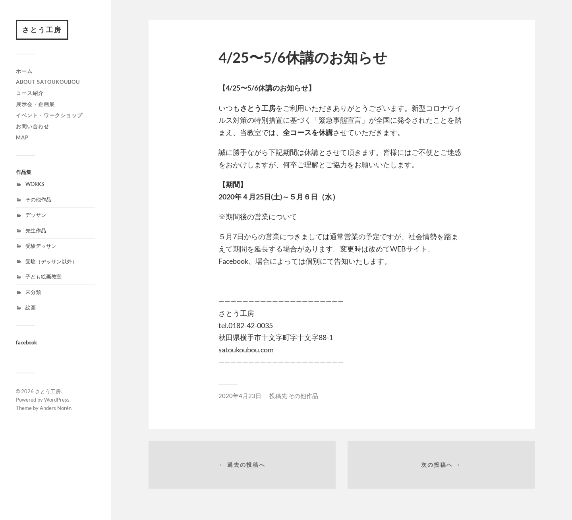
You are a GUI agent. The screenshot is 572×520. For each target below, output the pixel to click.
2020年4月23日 (239, 395)
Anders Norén (56, 408)
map (22, 137)
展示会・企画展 (35, 104)
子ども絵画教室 (43, 276)
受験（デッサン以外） (51, 261)
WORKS (34, 184)
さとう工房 (42, 29)
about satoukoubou (48, 82)
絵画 (30, 307)
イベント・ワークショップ (49, 115)
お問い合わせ (32, 126)
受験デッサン (40, 246)
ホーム (24, 71)
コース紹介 (30, 93)
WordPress (57, 399)
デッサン (35, 215)
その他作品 (38, 199)
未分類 (33, 292)
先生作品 (35, 230)
